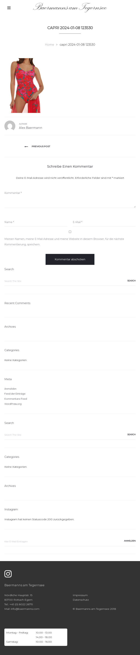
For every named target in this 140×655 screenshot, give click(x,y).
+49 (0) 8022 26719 (21, 604)
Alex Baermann (30, 128)
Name (9, 222)
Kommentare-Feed (15, 398)
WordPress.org (13, 403)
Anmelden (10, 388)
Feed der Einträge (14, 393)
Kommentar (13, 193)
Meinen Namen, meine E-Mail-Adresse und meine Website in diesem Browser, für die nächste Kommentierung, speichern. (64, 241)
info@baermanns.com (25, 608)
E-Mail (77, 222)
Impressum (80, 595)
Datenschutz (81, 599)
